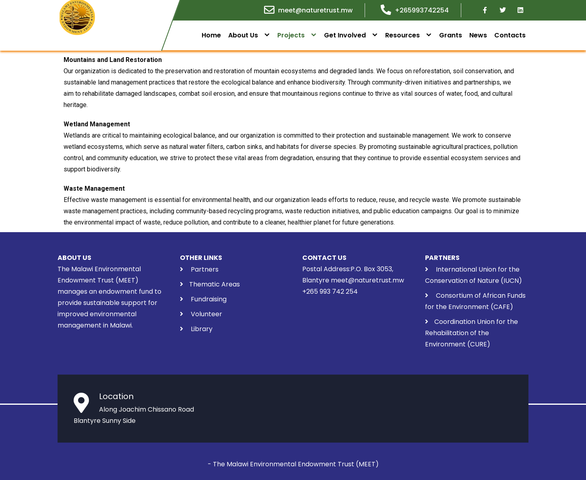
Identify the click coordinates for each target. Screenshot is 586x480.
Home (211, 35)
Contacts (510, 35)
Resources (402, 35)
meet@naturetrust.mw (315, 10)
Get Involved (345, 35)
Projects (291, 35)
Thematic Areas (214, 284)
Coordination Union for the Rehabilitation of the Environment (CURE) (471, 333)
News (478, 35)
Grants (450, 35)
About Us (243, 35)
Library (202, 329)
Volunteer (205, 314)
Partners (205, 269)
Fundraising (208, 299)
